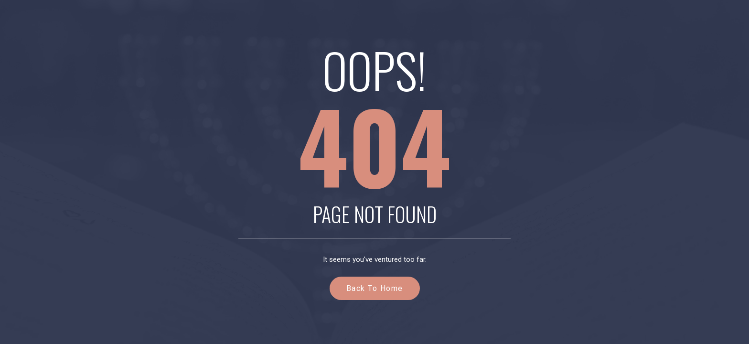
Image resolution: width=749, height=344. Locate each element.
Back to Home (374, 288)
